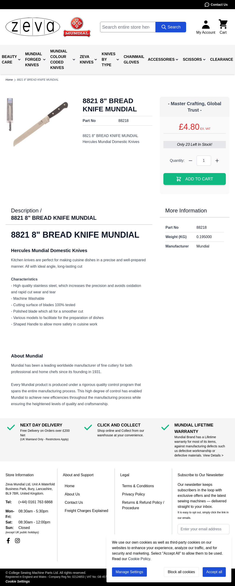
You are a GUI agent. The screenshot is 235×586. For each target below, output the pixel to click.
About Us (72, 494)
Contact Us (216, 4)
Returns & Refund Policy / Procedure (143, 505)
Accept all (214, 572)
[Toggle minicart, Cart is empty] (223, 27)
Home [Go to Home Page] (9, 79)
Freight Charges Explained (86, 511)
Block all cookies (181, 572)
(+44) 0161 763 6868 (35, 502)
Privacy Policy (133, 494)
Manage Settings (129, 572)
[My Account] (205, 27)
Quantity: (177, 160)
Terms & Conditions (138, 486)
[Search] (171, 27)
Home (70, 486)
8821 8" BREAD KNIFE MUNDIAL (38, 79)
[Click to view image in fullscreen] (40, 124)
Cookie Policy (139, 559)
